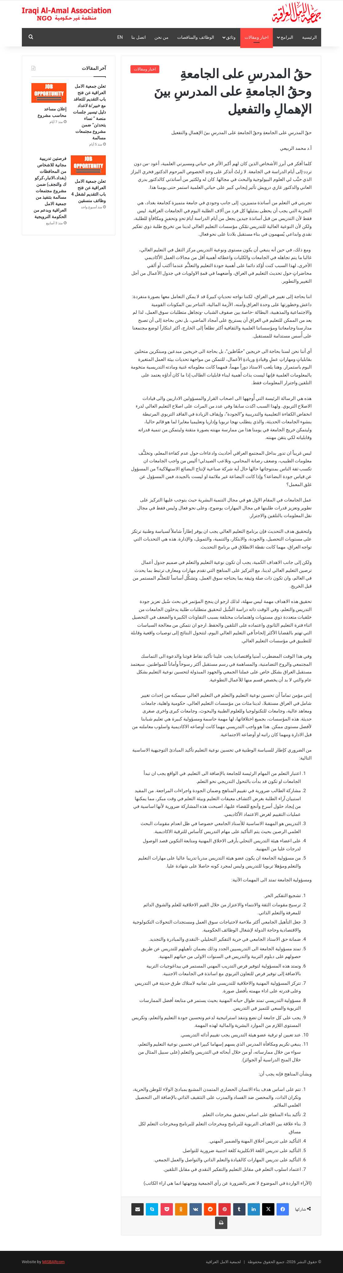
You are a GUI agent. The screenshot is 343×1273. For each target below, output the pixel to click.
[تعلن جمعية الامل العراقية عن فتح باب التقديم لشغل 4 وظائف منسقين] (88, 165)
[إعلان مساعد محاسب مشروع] (48, 93)
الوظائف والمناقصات (195, 37)
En (120, 37)
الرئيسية (309, 37)
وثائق (231, 37)
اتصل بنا (138, 37)
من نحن (161, 37)
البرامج (287, 37)
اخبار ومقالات (257, 37)
